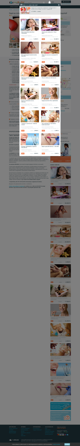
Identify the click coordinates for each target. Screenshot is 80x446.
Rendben (67, 444)
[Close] (59, 5)
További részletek (56, 444)
